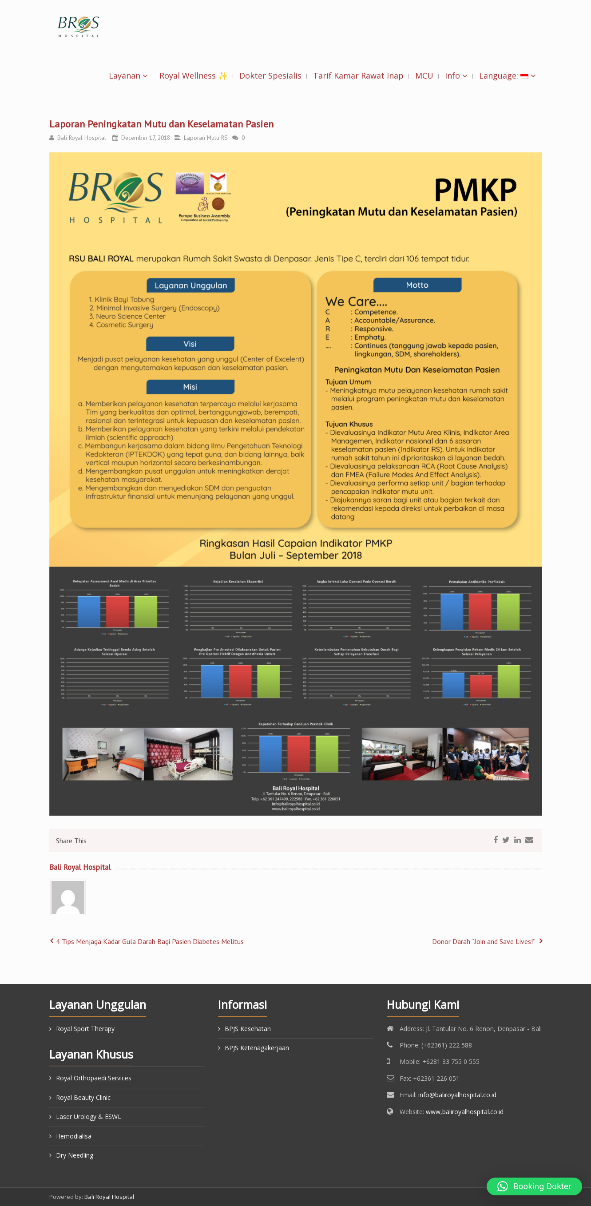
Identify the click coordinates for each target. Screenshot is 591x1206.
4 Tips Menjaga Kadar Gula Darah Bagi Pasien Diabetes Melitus (150, 941)
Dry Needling (74, 1155)
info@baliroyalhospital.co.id (457, 1095)
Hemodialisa (73, 1136)
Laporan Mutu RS (206, 138)
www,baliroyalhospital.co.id (465, 1111)
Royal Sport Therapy (85, 1028)
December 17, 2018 (145, 138)
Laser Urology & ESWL (88, 1116)
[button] (534, 1186)
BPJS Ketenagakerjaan (257, 1047)
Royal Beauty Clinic (83, 1097)
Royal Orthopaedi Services (93, 1078)
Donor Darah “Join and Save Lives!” (483, 941)
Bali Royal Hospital (81, 138)
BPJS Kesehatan (248, 1028)
